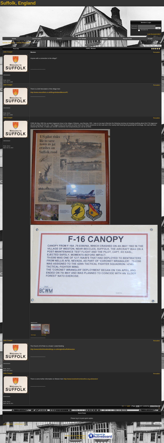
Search (59, 38)
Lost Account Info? (154, 34)
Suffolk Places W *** (23, 43)
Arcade (150, 38)
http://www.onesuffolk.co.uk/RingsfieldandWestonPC (49, 92)
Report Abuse (81, 438)
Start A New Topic (149, 45)
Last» (129, 406)
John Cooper (7, 52)
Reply (159, 45)
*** (159, 408)
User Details (82, 38)
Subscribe (157, 423)
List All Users (36, 38)
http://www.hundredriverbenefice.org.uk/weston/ (81, 379)
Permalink (156, 52)
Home (14, 38)
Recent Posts (127, 38)
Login (158, 28)
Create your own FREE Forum (75, 436)
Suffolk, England (8, 43)
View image (33, 334)
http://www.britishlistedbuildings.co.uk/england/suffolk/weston (52, 349)
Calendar (105, 38)
